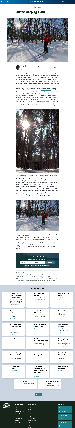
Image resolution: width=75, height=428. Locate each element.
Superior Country (19, 420)
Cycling (29, 411)
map (36, 184)
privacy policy (48, 265)
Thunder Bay (30, 81)
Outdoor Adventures (32, 420)
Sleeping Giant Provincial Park (49, 81)
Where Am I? (39, 7)
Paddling (29, 422)
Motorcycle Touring (32, 418)
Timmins (17, 425)
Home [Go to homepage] (9, 1)
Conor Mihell (24, 65)
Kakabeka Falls (43, 99)
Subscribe (71, 1)
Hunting (29, 416)
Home (35, 7)
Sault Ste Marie (64, 422)
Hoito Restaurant (46, 90)
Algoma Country (18, 407)
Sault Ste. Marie (18, 414)
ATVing (29, 407)
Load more (38, 394)
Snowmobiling (31, 427)
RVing (29, 425)
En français (64, 1)
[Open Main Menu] (3, 2)
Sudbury (17, 416)
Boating (29, 409)
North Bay (17, 409)
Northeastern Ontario (19, 411)
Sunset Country (18, 418)
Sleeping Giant (46, 101)
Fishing (29, 414)
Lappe (34, 97)
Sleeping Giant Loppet (22, 194)
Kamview (28, 97)
